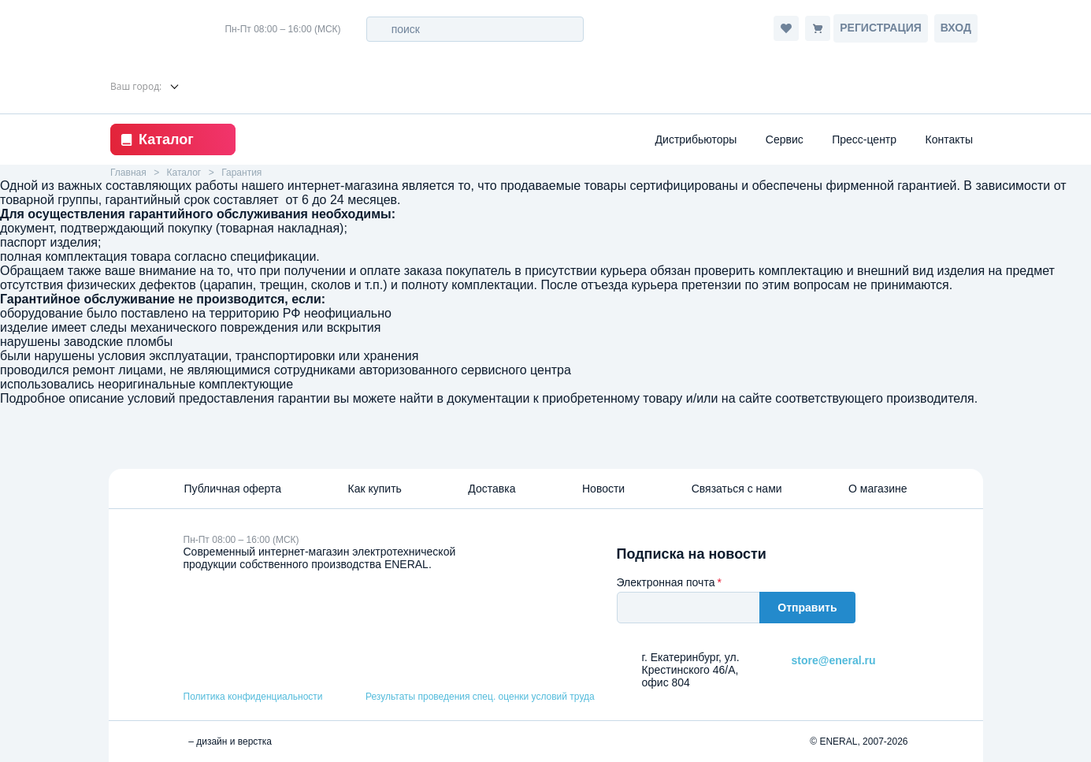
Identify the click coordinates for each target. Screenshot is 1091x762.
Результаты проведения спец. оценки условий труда (480, 696)
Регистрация (881, 27)
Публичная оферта (233, 488)
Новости (603, 488)
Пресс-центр (864, 139)
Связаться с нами (737, 488)
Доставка (491, 488)
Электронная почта (666, 582)
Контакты (949, 139)
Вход (956, 27)
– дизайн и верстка (228, 741)
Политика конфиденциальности (253, 696)
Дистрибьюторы (696, 139)
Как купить (375, 488)
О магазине (877, 488)
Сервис (784, 139)
